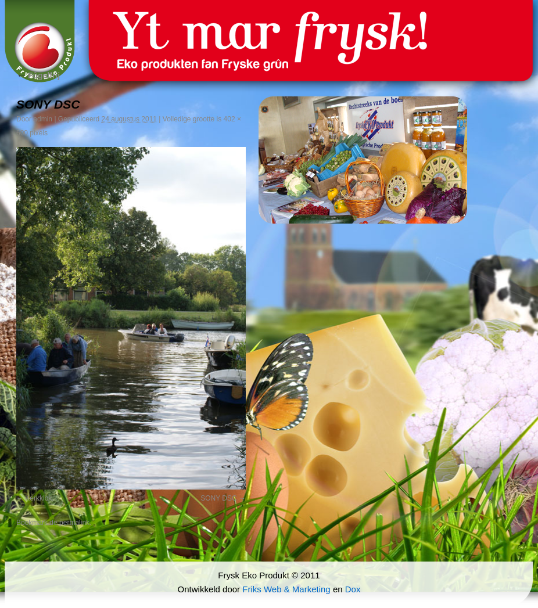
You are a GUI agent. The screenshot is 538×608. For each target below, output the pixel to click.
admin (42, 119)
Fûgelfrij (38, 75)
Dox (353, 589)
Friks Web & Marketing (286, 589)
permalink (74, 523)
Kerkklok (38, 498)
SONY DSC (218, 498)
